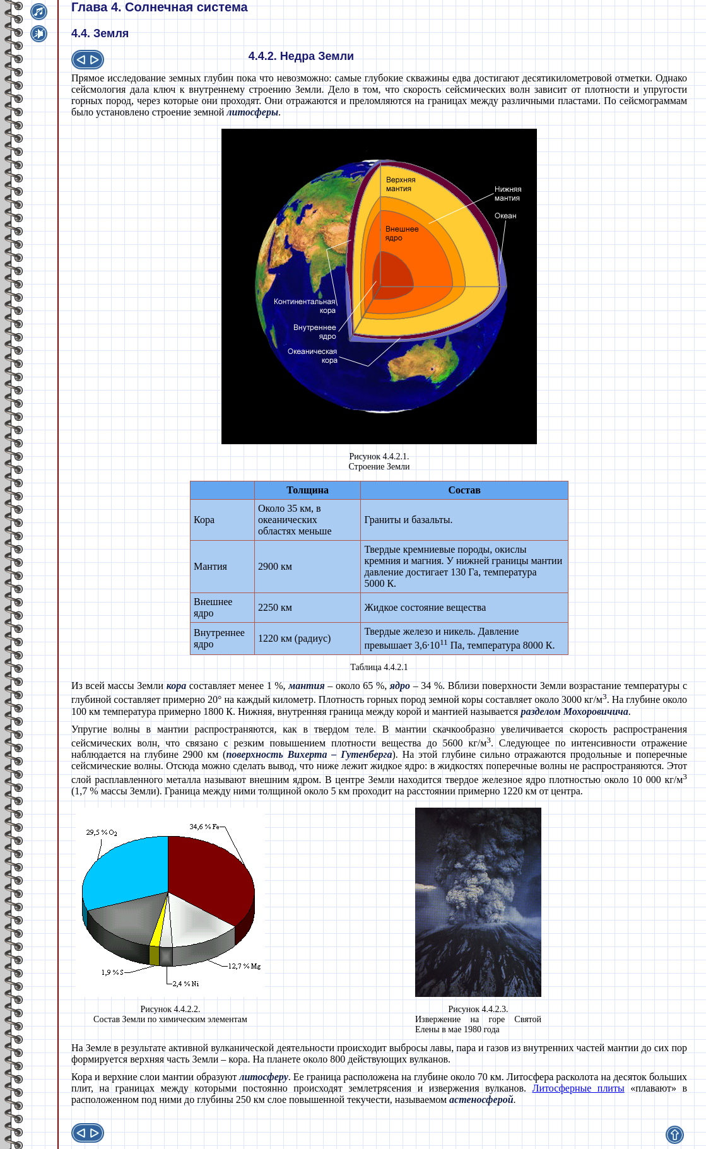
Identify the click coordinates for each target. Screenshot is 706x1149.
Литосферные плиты (578, 1088)
